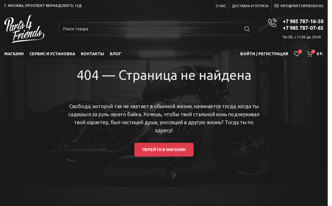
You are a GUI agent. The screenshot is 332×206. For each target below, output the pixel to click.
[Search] (156, 28)
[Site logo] (24, 28)
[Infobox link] (295, 29)
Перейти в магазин (164, 149)
